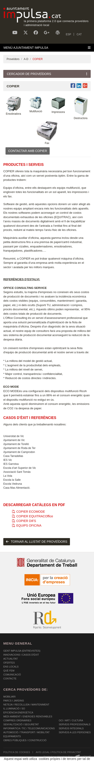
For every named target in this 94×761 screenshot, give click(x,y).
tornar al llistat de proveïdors (36, 541)
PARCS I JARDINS (13, 700)
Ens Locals (11, 666)
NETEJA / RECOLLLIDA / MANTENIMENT (26, 704)
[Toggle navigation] (47, 48)
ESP (68, 34)
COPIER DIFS (24, 521)
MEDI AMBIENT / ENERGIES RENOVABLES (27, 716)
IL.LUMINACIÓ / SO (14, 708)
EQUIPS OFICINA (26, 525)
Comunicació (12, 674)
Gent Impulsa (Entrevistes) (21, 650)
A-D (26, 59)
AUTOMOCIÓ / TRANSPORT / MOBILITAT (26, 732)
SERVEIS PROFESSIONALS (74, 724)
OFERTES (9, 662)
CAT (79, 34)
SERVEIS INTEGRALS (71, 728)
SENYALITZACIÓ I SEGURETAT (21, 724)
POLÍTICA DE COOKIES (16, 752)
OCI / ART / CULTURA (71, 720)
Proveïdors (13, 59)
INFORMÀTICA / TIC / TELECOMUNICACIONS (29, 728)
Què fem (8, 670)
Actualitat (10, 658)
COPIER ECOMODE (28, 511)
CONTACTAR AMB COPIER (27, 151)
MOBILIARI (9, 696)
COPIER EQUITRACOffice (32, 516)
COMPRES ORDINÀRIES (17, 720)
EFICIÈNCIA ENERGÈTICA (18, 712)
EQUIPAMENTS (12, 736)
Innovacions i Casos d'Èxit (21, 654)
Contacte (10, 678)
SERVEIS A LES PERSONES (75, 732)
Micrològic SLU (64, 756)
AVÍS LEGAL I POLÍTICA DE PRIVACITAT (58, 752)
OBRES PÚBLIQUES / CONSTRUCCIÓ (25, 740)
